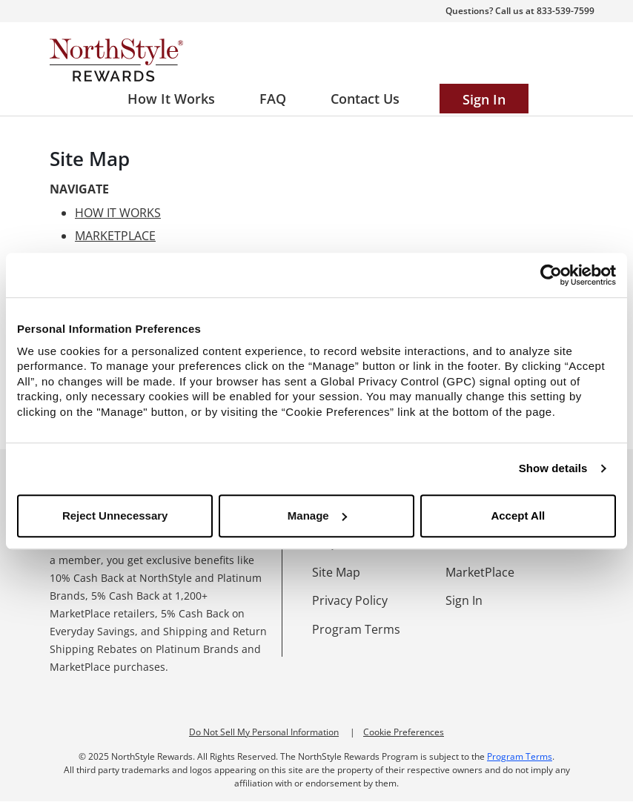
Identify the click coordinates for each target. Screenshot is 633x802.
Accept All (518, 515)
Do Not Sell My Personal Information (264, 732)
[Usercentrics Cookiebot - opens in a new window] (551, 275)
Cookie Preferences (403, 732)
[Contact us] (365, 98)
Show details (553, 468)
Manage (317, 515)
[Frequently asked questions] (272, 98)
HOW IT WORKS (118, 213)
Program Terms (519, 756)
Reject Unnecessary (115, 515)
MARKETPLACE (115, 236)
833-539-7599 (565, 10)
